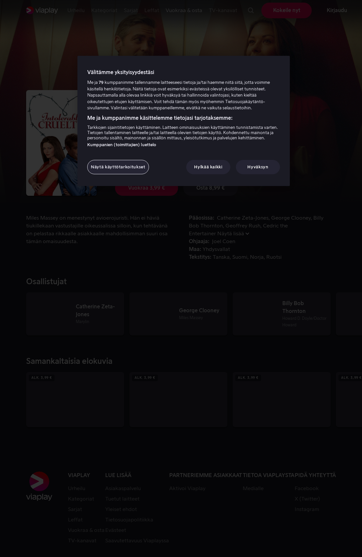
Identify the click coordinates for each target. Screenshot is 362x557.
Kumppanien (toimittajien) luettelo (121, 145)
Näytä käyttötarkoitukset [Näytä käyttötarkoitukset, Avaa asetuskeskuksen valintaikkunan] (118, 167)
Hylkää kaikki (208, 167)
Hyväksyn (257, 167)
